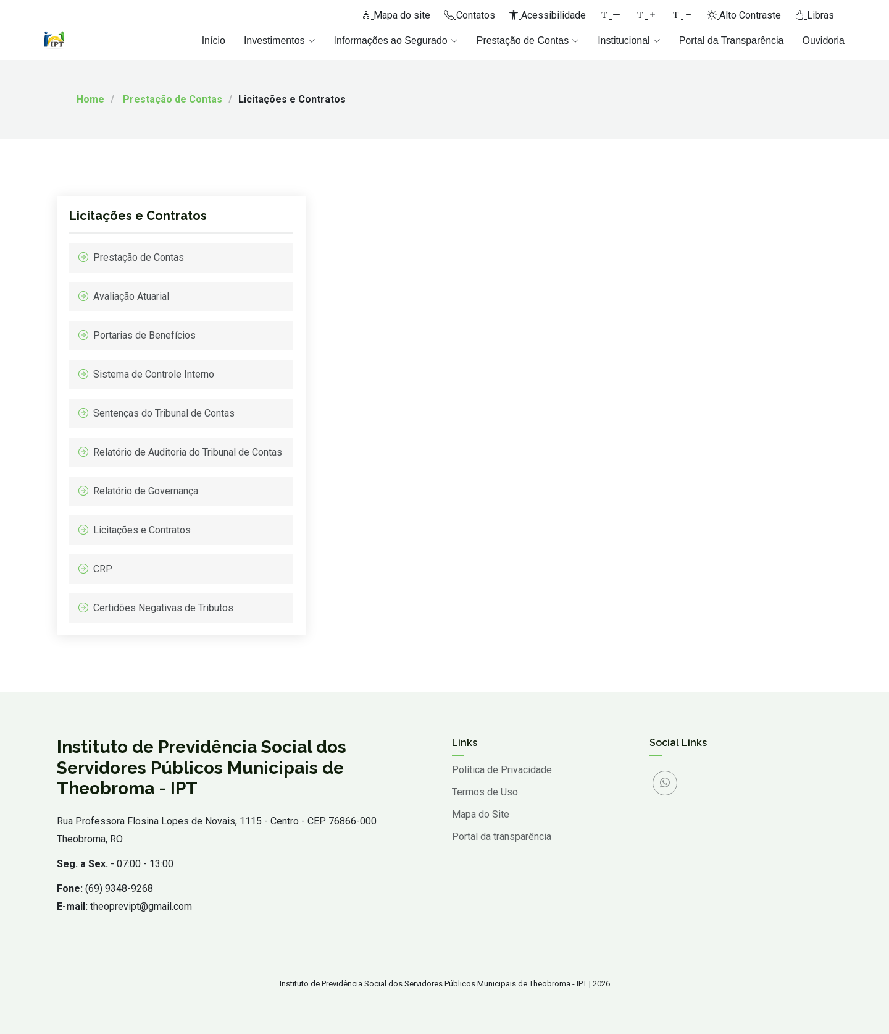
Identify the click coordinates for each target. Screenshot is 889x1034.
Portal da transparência (501, 837)
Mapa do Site (480, 815)
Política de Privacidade (502, 770)
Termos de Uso (485, 792)
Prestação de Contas (172, 99)
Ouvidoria (824, 40)
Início (213, 40)
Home (90, 99)
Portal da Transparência (731, 40)
